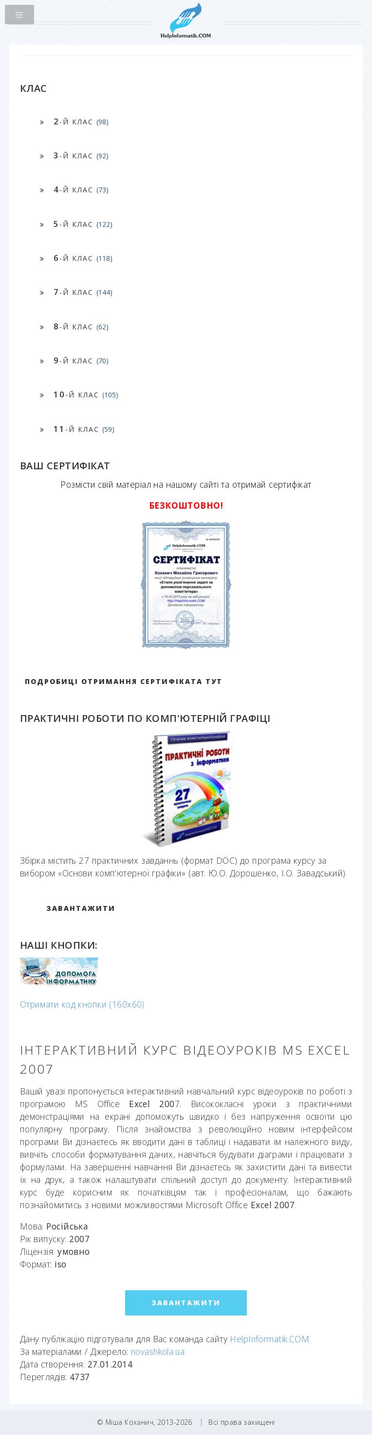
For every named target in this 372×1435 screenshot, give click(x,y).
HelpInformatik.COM (269, 1339)
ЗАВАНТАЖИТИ (80, 908)
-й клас (81, 121)
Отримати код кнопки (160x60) (82, 1004)
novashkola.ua (158, 1351)
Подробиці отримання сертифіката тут (124, 681)
